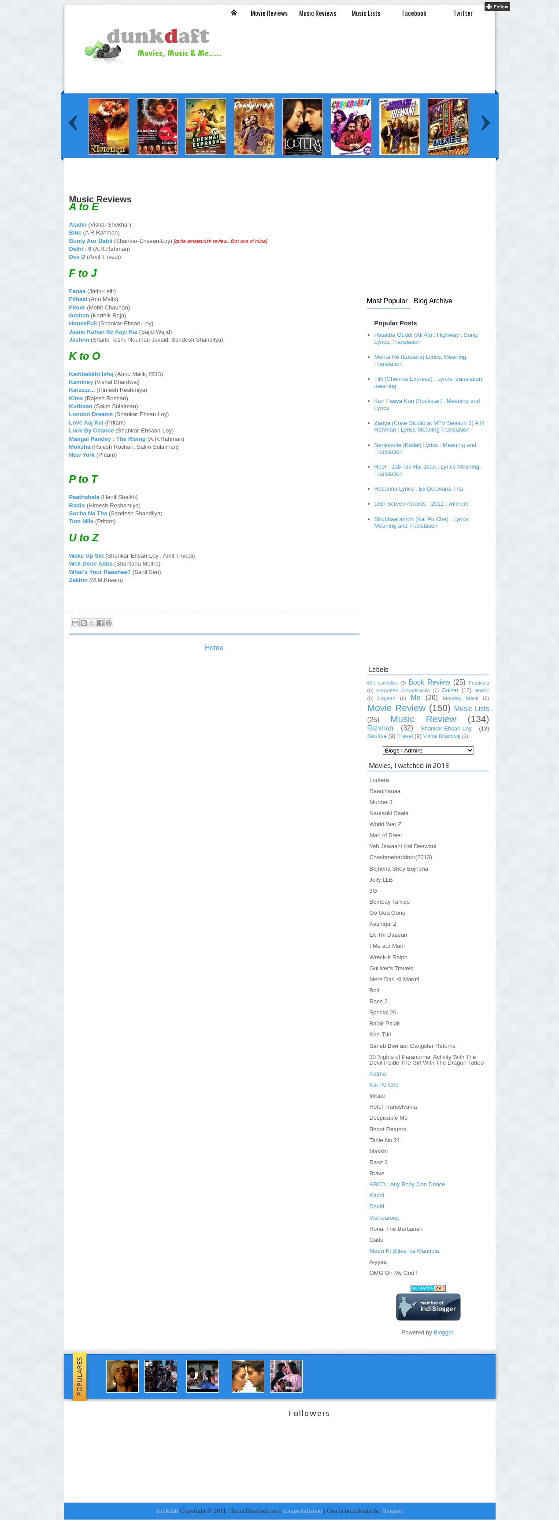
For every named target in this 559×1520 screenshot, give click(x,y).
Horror (481, 690)
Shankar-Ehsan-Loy (446, 728)
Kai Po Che (384, 1084)
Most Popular (387, 301)
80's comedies (382, 682)
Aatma (378, 1073)
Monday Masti (460, 698)
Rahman (380, 728)
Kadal (377, 1195)
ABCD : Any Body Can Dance (407, 1184)
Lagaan (386, 698)
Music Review (423, 719)
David (377, 1206)
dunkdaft (167, 1510)
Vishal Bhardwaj (441, 736)
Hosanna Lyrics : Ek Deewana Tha (418, 488)
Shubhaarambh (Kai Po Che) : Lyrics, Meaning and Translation (422, 522)
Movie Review (396, 708)
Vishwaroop (385, 1218)
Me (416, 697)
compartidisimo (302, 1510)
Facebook (414, 13)
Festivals (479, 683)
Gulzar (450, 690)
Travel (405, 736)
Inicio (234, 12)
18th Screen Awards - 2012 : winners (421, 503)
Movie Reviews (269, 13)
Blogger (443, 1332)
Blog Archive (433, 301)
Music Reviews (317, 13)
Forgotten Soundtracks (403, 690)
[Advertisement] (229, 188)
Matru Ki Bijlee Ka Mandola (404, 1251)
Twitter (463, 13)
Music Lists (366, 13)
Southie (377, 736)
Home (214, 648)
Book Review (429, 682)
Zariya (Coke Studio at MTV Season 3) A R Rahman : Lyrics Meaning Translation (429, 426)
